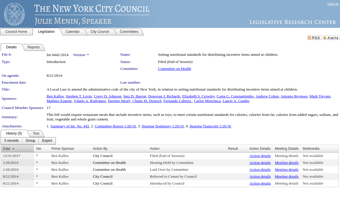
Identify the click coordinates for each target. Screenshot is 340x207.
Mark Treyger (319, 96)
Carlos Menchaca (207, 101)
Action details (260, 156)
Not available (313, 156)
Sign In (333, 3)
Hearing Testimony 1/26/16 (163, 126)
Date (6, 149)
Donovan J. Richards (164, 96)
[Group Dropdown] (30, 140)
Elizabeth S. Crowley (198, 96)
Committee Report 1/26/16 (115, 126)
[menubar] (28, 141)
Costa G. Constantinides (235, 96)
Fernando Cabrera (178, 101)
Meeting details (287, 156)
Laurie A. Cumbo (236, 101)
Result (233, 149)
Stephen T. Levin (79, 96)
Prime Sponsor (63, 149)
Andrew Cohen (267, 96)
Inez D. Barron (134, 96)
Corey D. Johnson (107, 96)
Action (154, 149)
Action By (100, 149)
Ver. (39, 149)
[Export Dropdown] (47, 140)
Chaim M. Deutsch (147, 101)
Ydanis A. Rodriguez (90, 101)
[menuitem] (11, 140)
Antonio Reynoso (293, 96)
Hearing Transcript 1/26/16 (210, 126)
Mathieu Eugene (59, 101)
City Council (103, 156)
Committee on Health (174, 68)
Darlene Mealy (119, 101)
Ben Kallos (55, 96)
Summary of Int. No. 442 (69, 126)
